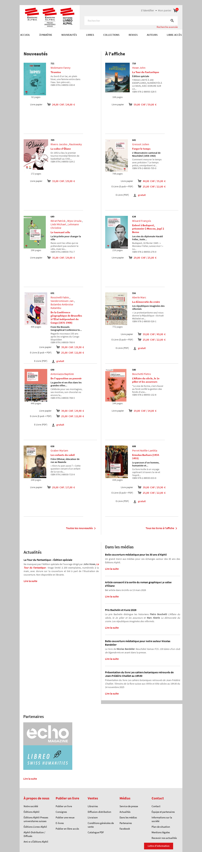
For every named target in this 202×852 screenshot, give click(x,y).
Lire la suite (30, 581)
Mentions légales (161, 832)
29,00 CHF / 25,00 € (140, 257)
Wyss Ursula (74, 221)
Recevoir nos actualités (164, 838)
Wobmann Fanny (60, 67)
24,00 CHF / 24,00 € (58, 104)
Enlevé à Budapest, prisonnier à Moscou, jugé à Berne (148, 229)
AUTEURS (152, 34)
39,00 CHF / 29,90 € (75, 347)
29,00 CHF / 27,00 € (58, 487)
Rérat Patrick (58, 221)
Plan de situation (161, 826)
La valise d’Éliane (61, 148)
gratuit (58, 361)
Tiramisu (56, 72)
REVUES (133, 34)
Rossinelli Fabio (60, 297)
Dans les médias (128, 817)
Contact (156, 806)
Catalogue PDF (96, 832)
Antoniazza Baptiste (62, 374)
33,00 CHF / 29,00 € (58, 181)
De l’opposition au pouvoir (66, 378)
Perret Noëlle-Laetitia (144, 450)
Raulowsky (75, 144)
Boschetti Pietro (141, 374)
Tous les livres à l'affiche (162, 528)
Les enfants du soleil (63, 455)
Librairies (93, 806)
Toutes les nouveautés (81, 528)
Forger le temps (141, 148)
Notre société (31, 806)
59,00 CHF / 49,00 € (157, 334)
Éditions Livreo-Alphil (35, 826)
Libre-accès (174, 34)
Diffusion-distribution (99, 811)
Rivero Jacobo (59, 144)
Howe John (138, 67)
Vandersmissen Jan (62, 301)
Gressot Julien (140, 144)
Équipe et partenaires (163, 811)
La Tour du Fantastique (145, 72)
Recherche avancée (167, 27)
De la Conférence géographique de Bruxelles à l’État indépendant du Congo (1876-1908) (66, 317)
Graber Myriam (59, 450)
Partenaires (126, 823)
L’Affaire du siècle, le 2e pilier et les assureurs (145, 380)
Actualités (125, 811)
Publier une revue (65, 817)
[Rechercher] (131, 20)
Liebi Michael (58, 224)
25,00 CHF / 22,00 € (75, 352)
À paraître (45, 34)
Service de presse (129, 806)
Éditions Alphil (31, 811)
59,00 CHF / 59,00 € (140, 104)
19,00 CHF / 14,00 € (140, 411)
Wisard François (141, 221)
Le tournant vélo (60, 232)
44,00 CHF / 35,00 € (157, 181)
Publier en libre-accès (67, 828)
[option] (101, 42)
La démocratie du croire (146, 301)
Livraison (93, 817)
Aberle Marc (139, 297)
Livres (90, 34)
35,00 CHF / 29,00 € (58, 257)
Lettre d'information (158, 845)
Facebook (125, 828)
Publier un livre (64, 806)
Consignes (61, 811)
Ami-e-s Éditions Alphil (36, 841)
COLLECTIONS (111, 34)
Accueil (25, 34)
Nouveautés (69, 34)
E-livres (60, 823)
